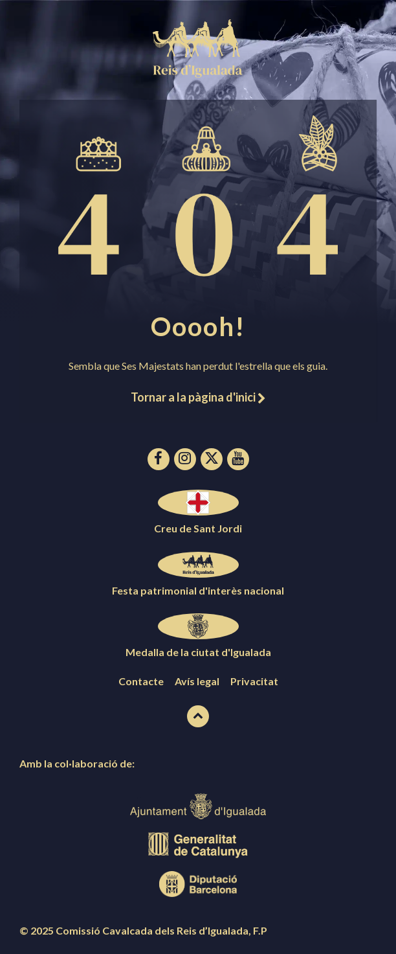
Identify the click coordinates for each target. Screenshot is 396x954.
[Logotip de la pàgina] (198, 73)
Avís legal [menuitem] (197, 681)
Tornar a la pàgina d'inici (198, 397)
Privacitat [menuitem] (254, 681)
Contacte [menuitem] (141, 681)
